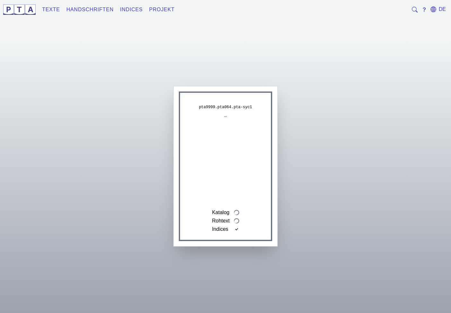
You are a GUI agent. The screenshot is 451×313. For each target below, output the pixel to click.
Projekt (162, 9)
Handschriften (90, 9)
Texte (51, 9)
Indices (131, 9)
